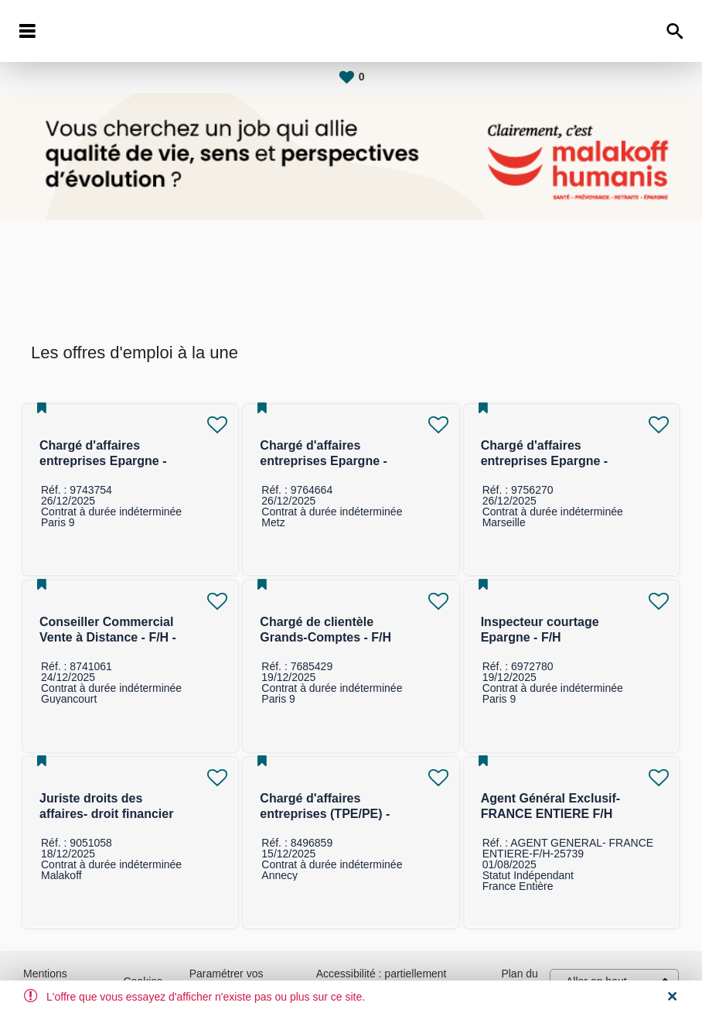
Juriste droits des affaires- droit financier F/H (106, 814)
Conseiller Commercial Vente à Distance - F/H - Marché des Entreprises (109, 637)
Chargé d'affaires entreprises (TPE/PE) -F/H (325, 814)
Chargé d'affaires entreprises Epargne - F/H (103, 461)
